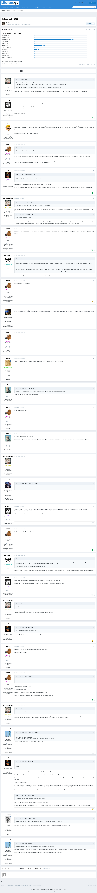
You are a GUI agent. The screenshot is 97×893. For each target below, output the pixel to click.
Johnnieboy (7, 255)
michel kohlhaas (8, 76)
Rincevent (8, 729)
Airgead (7, 123)
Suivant (37, 70)
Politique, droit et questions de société (22, 24)
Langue (33, 889)
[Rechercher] (79, 7)
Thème (38, 889)
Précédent (7, 70)
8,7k (8, 494)
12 (25, 70)
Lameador (8, 480)
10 (21, 70)
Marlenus (8, 385)
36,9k (8, 158)
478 (8, 87)
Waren (8, 307)
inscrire (18, 63)
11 (23, 70)
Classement (20, 10)
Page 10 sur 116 (46, 70)
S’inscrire (93, 2)
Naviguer (17, 8)
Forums (3, 10)
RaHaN (9, 22)
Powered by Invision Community (48, 891)
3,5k (8, 320)
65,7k (8, 743)
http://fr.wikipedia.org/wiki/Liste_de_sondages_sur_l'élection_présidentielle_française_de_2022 (49, 825)
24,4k (8, 266)
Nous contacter (57, 889)
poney (8, 144)
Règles (8, 10)
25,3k (8, 396)
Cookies (64, 889)
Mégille (8, 358)
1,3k (8, 134)
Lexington (8, 814)
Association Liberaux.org (7, 7)
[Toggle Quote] (16, 79)
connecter (10, 63)
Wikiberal (44, 7)
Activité (23, 7)
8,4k (8, 183)
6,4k (8, 374)
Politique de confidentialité (47, 889)
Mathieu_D (30, 79)
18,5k (8, 827)
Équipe (13, 10)
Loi (8, 170)
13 (28, 70)
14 (30, 70)
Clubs (50, 7)
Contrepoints (37, 7)
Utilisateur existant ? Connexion (80, 2)
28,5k (8, 113)
